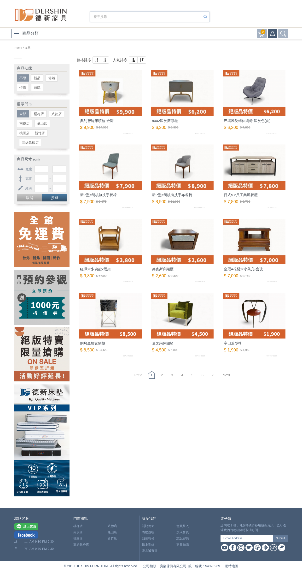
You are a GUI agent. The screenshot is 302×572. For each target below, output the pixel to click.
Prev (138, 375)
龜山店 (42, 123)
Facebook (232, 547)
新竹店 (40, 133)
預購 (37, 87)
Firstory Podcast (281, 547)
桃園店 (24, 133)
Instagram (240, 547)
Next (226, 375)
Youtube (224, 547)
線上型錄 (148, 544)
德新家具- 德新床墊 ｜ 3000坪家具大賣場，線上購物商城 (40, 15)
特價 (22, 87)
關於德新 (148, 526)
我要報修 (148, 538)
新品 (37, 78)
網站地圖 (231, 566)
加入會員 (182, 532)
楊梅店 (39, 114)
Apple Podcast (257, 547)
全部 (22, 114)
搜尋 (54, 198)
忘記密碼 (182, 538)
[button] (97, 60)
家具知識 (182, 544)
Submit (280, 538)
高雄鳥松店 (30, 142)
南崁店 (24, 123)
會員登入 (182, 526)
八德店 (57, 114)
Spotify (249, 547)
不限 (22, 78)
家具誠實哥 (149, 551)
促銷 (51, 78)
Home (18, 48)
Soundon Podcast (273, 547)
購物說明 (148, 532)
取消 (29, 198)
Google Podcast (265, 547)
